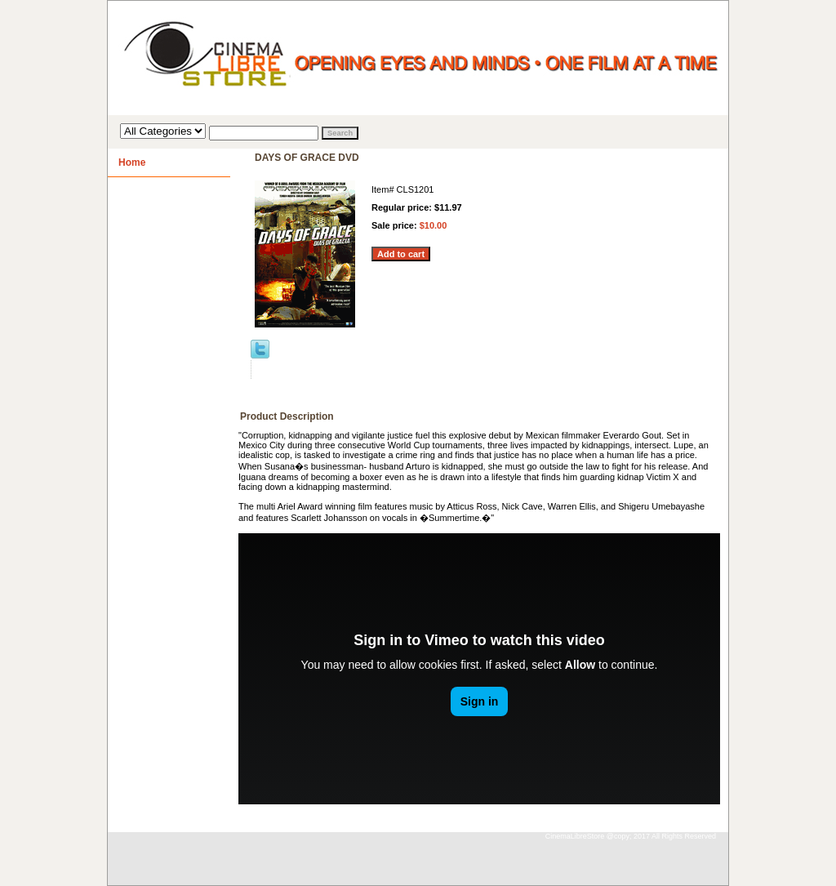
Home (131, 162)
